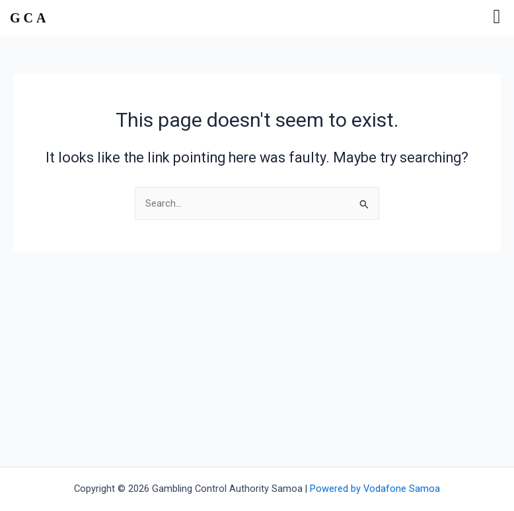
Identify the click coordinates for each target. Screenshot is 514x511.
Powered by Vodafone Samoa (375, 488)
